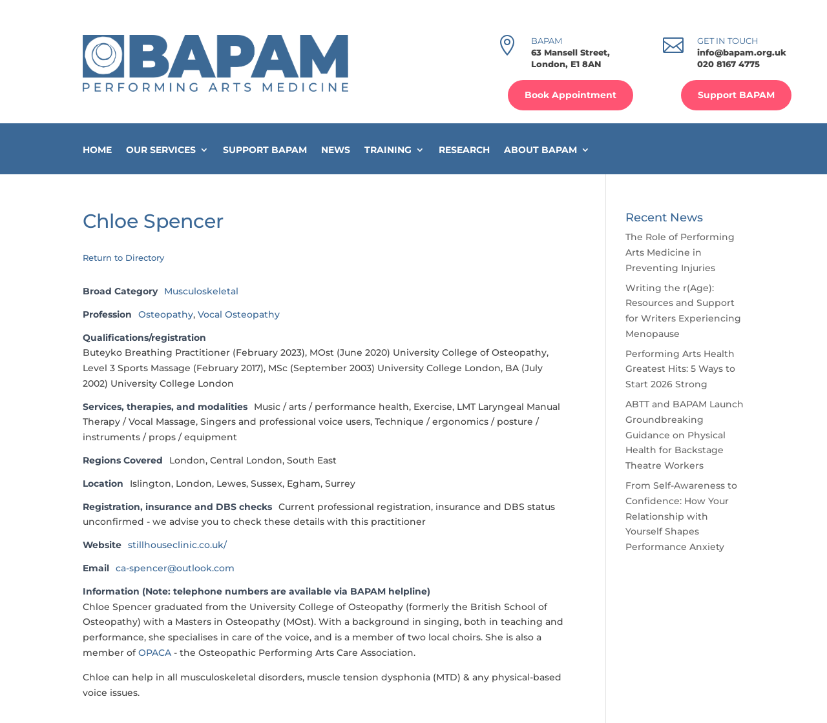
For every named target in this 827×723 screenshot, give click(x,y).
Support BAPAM (736, 95)
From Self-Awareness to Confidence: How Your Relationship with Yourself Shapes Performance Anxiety (681, 516)
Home (97, 150)
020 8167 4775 (728, 64)
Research (464, 150)
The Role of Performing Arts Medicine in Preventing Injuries (680, 252)
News (335, 150)
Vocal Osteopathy (239, 314)
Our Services (161, 150)
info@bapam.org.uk (741, 52)
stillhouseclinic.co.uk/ (177, 545)
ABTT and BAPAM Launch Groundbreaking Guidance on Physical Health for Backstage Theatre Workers (684, 434)
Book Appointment (570, 95)
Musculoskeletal (201, 291)
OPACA (156, 652)
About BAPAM (540, 150)
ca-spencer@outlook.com (175, 568)
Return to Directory (123, 257)
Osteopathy (165, 314)
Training (388, 150)
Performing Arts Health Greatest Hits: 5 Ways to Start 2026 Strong (680, 369)
